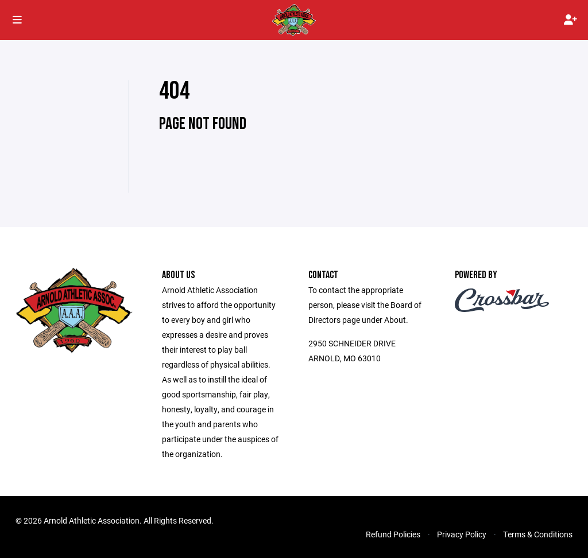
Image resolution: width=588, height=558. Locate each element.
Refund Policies (393, 534)
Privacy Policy (461, 534)
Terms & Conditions (537, 534)
